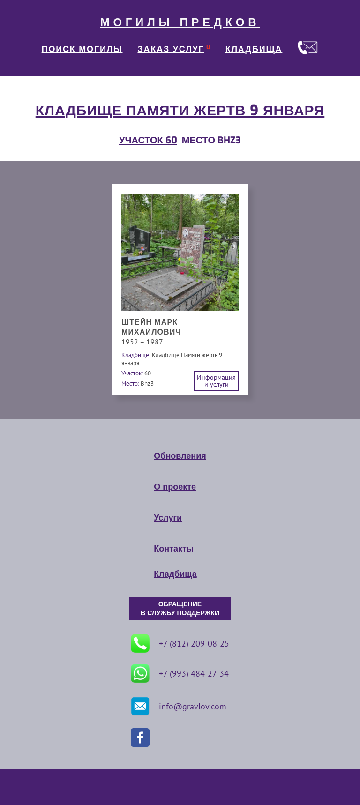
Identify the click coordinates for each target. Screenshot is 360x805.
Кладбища (175, 574)
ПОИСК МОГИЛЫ (82, 49)
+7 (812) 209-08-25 (180, 643)
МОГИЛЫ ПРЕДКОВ (180, 22)
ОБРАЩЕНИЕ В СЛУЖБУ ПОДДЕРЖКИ (180, 609)
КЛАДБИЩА (254, 49)
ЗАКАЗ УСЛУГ (171, 49)
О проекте (175, 486)
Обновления (180, 456)
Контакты (174, 548)
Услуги (168, 517)
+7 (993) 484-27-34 (180, 673)
